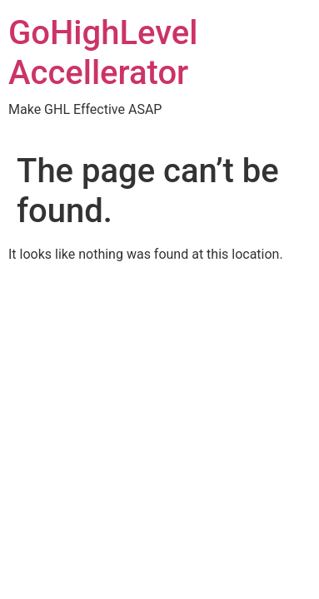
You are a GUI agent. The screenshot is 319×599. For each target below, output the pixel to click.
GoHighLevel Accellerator (102, 52)
